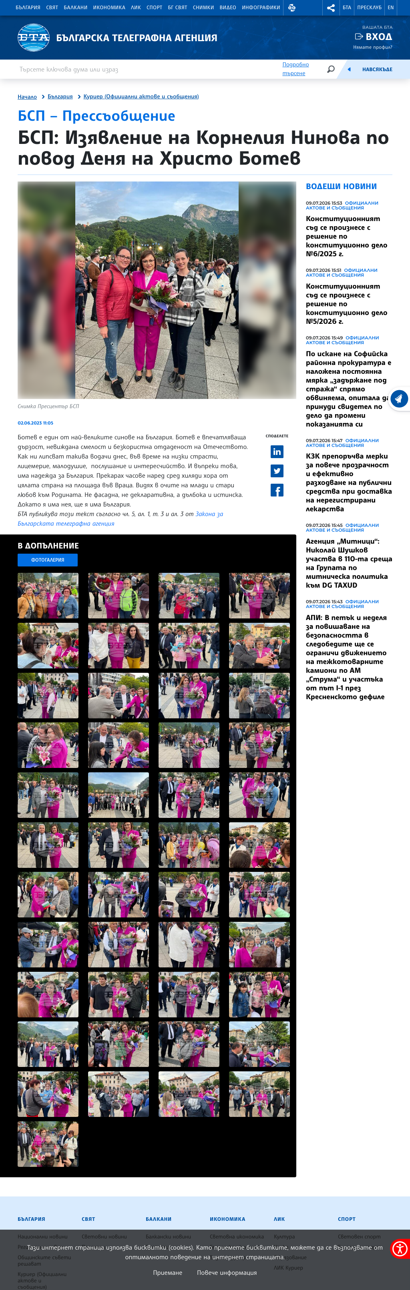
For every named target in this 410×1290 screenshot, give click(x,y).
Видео (228, 7)
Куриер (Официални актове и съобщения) (141, 97)
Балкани (75, 7)
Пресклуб (369, 7)
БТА (347, 7)
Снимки (203, 7)
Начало (27, 97)
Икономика (109, 7)
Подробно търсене (295, 69)
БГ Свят (177, 7)
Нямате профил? (372, 47)
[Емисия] (349, 69)
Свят (52, 7)
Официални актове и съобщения (342, 205)
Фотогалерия (47, 560)
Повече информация (227, 1272)
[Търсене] (331, 69)
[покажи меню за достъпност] (400, 1249)
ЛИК (136, 7)
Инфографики (261, 7)
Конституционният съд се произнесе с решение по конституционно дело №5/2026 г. (347, 304)
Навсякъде (377, 69)
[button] (291, 8)
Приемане (167, 1272)
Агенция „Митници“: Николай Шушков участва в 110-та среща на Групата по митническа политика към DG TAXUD (349, 563)
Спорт (154, 7)
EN (391, 7)
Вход (379, 36)
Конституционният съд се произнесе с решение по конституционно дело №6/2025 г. (347, 236)
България (28, 7)
